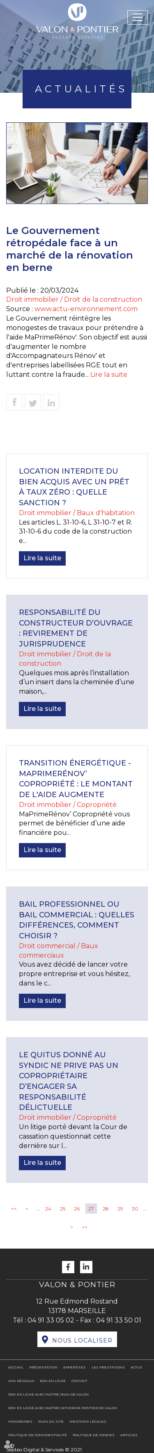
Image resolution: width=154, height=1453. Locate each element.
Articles (129, 1435)
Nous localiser (82, 1340)
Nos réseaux (21, 1381)
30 (135, 1208)
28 (106, 1208)
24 (48, 1208)
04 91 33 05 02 (51, 1320)
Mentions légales (87, 1421)
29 (120, 1208)
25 (62, 1208)
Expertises (74, 1367)
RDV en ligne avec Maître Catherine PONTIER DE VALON (62, 1408)
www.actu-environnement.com (86, 309)
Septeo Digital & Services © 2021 (44, 1449)
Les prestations (108, 1367)
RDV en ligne (53, 1381)
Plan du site (51, 1421)
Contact (79, 1381)
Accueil (15, 1367)
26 (77, 1208)
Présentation (43, 1367)
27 (91, 1208)
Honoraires (20, 1421)
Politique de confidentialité (37, 1435)
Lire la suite (108, 374)
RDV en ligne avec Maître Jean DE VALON (48, 1394)
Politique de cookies (94, 1435)
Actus (137, 1367)
